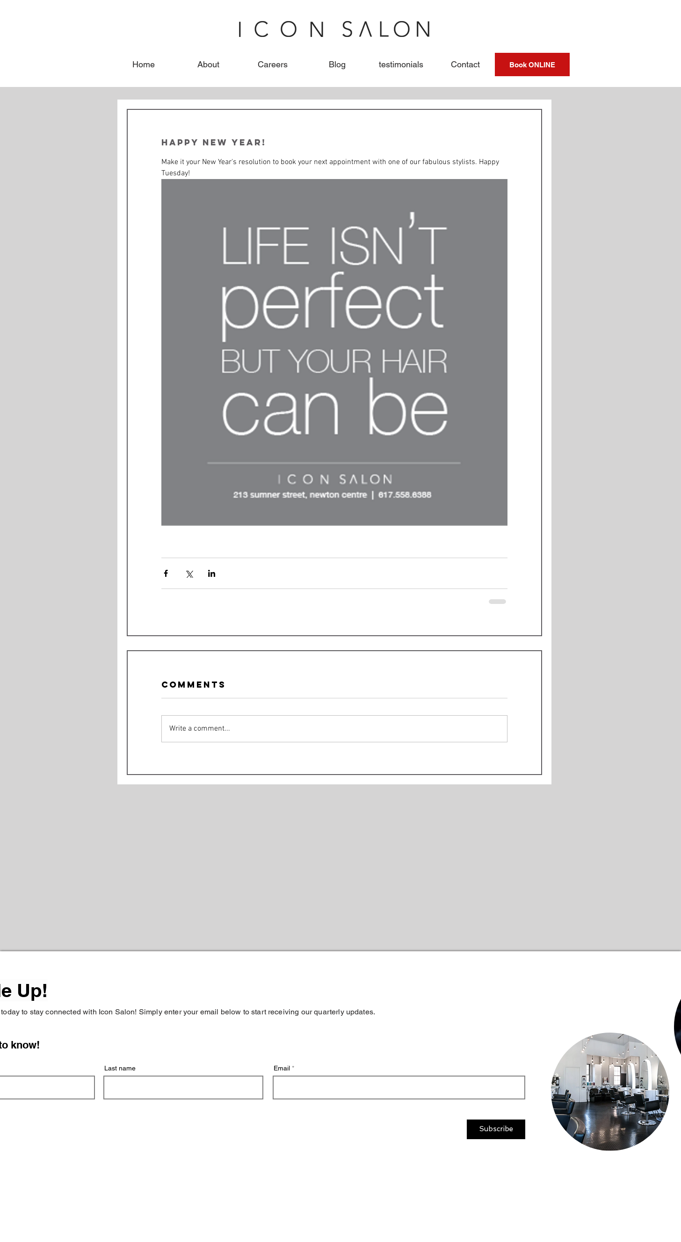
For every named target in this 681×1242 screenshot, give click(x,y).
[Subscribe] (496, 1129)
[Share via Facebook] (165, 573)
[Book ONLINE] (532, 64)
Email (282, 1068)
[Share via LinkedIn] (211, 573)
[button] (208, 64)
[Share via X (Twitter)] (188, 573)
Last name (120, 1068)
